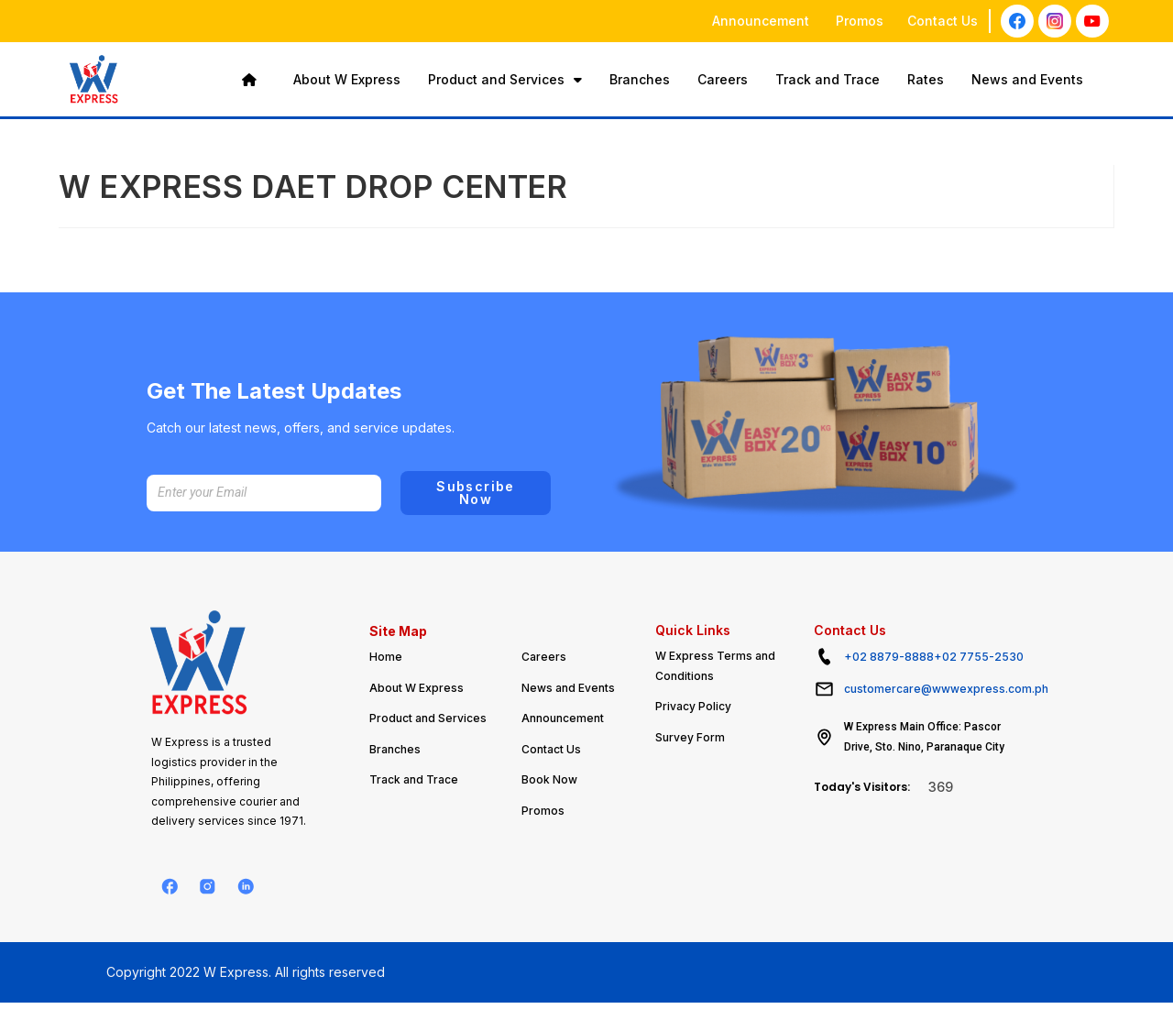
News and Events (1027, 79)
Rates (925, 79)
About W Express (346, 79)
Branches (639, 79)
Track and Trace (827, 79)
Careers (722, 79)
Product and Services (505, 79)
